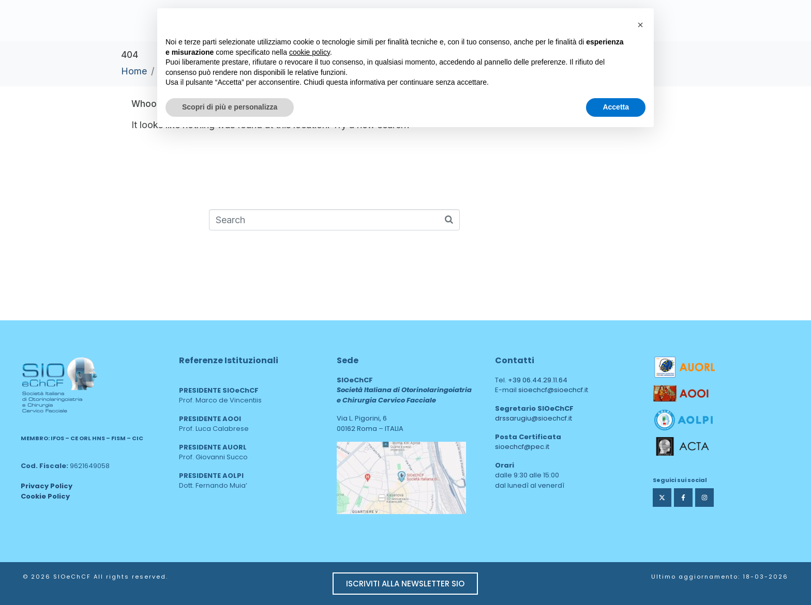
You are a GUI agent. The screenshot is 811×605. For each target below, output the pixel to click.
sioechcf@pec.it (522, 447)
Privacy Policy (46, 486)
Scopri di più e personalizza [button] (229, 107)
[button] (640, 25)
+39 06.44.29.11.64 (537, 380)
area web (359, 521)
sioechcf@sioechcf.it (553, 390)
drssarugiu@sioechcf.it (533, 418)
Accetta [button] (616, 107)
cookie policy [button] (309, 52)
